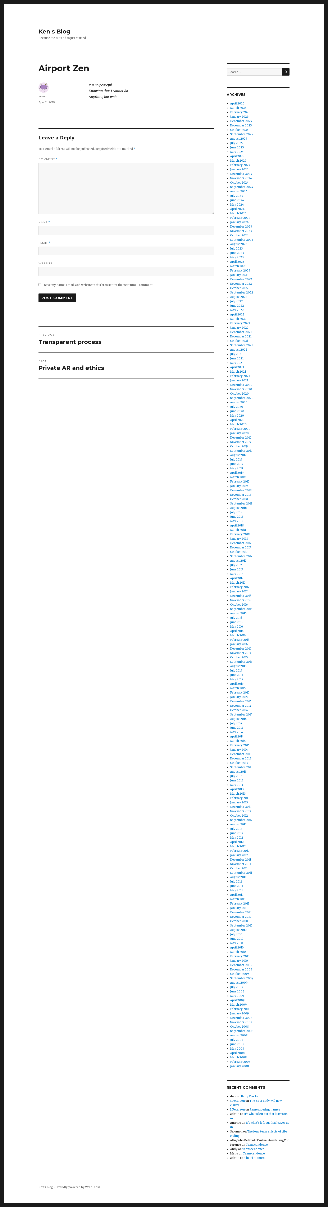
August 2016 (238, 613)
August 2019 (238, 455)
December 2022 (241, 279)
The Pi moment (255, 1158)
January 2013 (239, 802)
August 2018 (238, 508)
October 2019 (239, 446)
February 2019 (239, 481)
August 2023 (238, 244)
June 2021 (236, 358)
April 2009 (237, 1000)
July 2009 (236, 987)
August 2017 (238, 560)
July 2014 (236, 723)
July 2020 (236, 407)
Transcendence (257, 1145)
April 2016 (236, 631)
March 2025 (238, 160)
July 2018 (236, 512)
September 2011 (241, 873)
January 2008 (239, 1066)
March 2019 (238, 477)
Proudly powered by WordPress (78, 1187)
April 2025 (237, 156)
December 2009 (241, 965)
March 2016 (238, 635)
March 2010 (238, 952)
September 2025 (241, 134)
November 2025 (241, 125)
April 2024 (237, 209)
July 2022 (236, 301)
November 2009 (241, 969)
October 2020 (239, 393)
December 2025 (241, 121)
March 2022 (238, 319)
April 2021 (237, 367)
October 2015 (239, 657)
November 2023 (241, 231)
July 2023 (236, 248)
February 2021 (240, 376)
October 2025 (239, 130)
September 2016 (241, 609)
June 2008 (237, 1044)
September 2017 (241, 556)
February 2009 (240, 1009)
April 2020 (237, 420)
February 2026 (240, 112)
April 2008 (237, 1053)
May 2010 (236, 943)
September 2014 (241, 714)
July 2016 (236, 618)
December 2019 (240, 437)
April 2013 (237, 789)
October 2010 (239, 921)
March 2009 (238, 1004)
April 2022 (237, 314)
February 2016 (239, 640)
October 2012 (239, 815)
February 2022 (240, 323)
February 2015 (239, 692)
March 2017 (237, 582)
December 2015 (240, 648)
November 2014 (240, 706)
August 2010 (238, 930)
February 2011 (239, 903)
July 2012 (236, 829)
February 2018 (240, 534)
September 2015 (241, 662)
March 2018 (238, 530)
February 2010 (240, 956)
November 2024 (241, 178)
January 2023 (239, 275)
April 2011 (236, 895)
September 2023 (241, 240)
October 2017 (238, 552)
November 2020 (241, 389)
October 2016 (239, 604)
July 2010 (236, 934)
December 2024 (241, 174)
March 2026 (238, 108)
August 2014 (238, 719)
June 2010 (236, 939)
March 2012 (238, 846)
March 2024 (238, 213)
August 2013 (238, 771)
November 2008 (241, 1022)
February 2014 (240, 745)
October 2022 (239, 288)
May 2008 (237, 1048)
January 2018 (239, 538)
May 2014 (236, 732)
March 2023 (238, 266)
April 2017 (236, 578)
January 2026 (239, 116)
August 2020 (238, 402)
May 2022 (237, 310)
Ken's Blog (54, 31)
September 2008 (241, 1031)
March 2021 (238, 371)
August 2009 (238, 982)
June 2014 (236, 728)
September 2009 (241, 978)
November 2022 (241, 284)
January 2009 (239, 1013)
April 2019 (236, 473)
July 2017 (236, 565)
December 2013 (240, 754)
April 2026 (237, 103)
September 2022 (241, 292)
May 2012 (236, 837)
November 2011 (240, 864)
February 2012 (240, 851)
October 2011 (238, 868)
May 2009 (237, 996)
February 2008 (240, 1062)
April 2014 (237, 736)
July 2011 (236, 881)
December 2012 (240, 807)
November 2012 (240, 811)
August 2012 (238, 824)
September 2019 (241, 451)
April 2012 (237, 842)
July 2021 (236, 354)
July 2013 (236, 776)
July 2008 (236, 1040)
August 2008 (238, 1035)
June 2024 (237, 200)
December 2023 (241, 226)
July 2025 (236, 143)
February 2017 (239, 587)
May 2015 (236, 679)
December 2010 (240, 912)
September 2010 (241, 925)
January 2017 (238, 591)
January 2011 (238, 908)
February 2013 (240, 798)
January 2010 (239, 961)
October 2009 (239, 974)
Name (44, 222)
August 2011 (238, 877)
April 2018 (237, 525)
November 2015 (240, 653)
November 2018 (240, 495)
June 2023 (237, 253)
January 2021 (239, 380)
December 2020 (241, 385)
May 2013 (236, 785)
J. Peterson (237, 1101)
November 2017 (240, 547)
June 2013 (236, 780)
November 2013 (240, 758)
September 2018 (241, 503)
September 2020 (241, 398)
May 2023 (237, 257)
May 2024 (237, 204)
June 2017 (236, 569)
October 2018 (239, 499)
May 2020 (237, 415)
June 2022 (237, 306)
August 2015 (238, 666)
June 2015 (236, 675)
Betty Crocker (250, 1096)
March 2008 (238, 1057)
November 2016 (240, 600)
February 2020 (240, 429)
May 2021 (236, 363)
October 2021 (239, 341)
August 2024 (238, 191)
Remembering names (265, 1109)
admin (42, 96)
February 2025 (240, 165)
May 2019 (236, 468)
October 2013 (239, 763)
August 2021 (238, 349)
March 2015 (238, 688)
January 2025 (239, 169)
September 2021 (241, 345)
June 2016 (236, 622)
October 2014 (239, 710)
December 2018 (240, 490)
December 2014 (240, 701)
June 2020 (237, 411)
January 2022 (239, 327)
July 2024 (236, 196)
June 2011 (236, 886)
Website (45, 263)
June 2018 (236, 517)
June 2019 (236, 464)
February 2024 (240, 218)
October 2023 (239, 235)
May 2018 (236, 521)
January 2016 (239, 644)
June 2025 (237, 147)
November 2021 (240, 336)
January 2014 (239, 749)
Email (44, 243)
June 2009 (237, 991)
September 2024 (241, 187)
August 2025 (238, 138)
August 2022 (238, 297)
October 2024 (239, 182)
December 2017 (240, 543)
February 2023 (240, 270)
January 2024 (239, 222)
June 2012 (236, 833)
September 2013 (241, 767)
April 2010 (237, 947)
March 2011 (237, 899)
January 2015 (239, 697)
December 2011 (240, 859)
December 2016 (240, 596)
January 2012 (239, 855)
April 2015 (236, 684)
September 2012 (241, 820)
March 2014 (238, 741)
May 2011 (236, 890)
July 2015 (236, 670)
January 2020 (239, 433)
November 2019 (240, 442)
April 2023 (237, 262)
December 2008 (241, 1018)
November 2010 (240, 917)
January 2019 (239, 486)
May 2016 (236, 626)
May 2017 (236, 574)
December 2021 (241, 332)
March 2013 (238, 793)
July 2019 (236, 459)
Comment (48, 159)
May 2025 (236, 152)
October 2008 (239, 1026)
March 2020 (238, 424)
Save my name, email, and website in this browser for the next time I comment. (98, 285)
